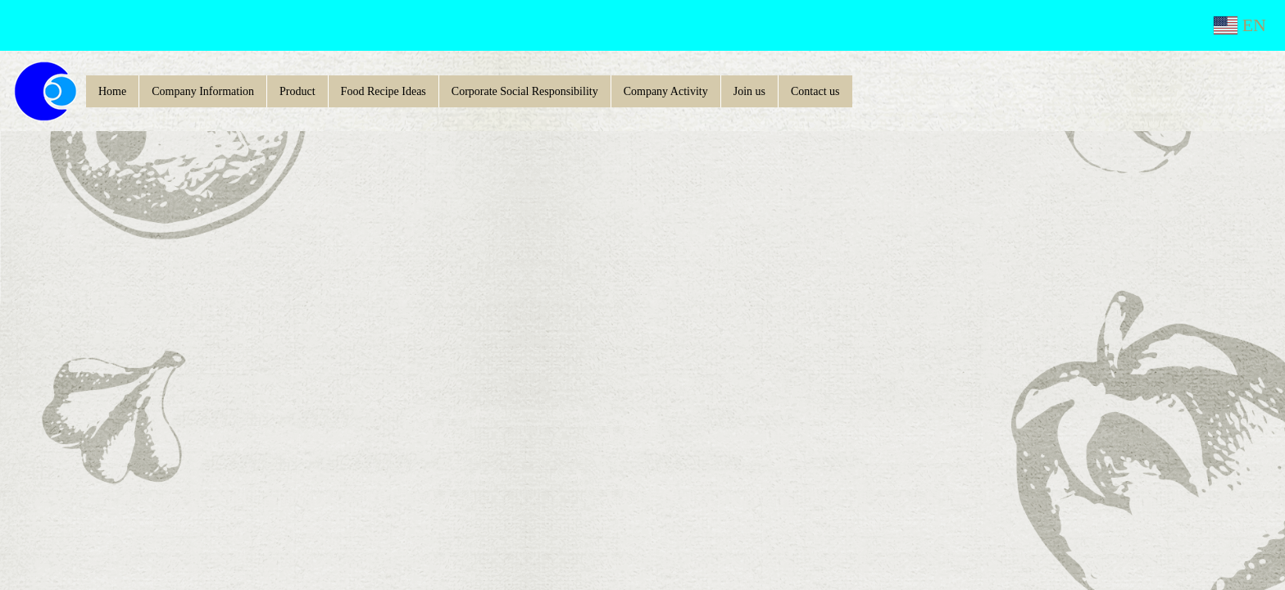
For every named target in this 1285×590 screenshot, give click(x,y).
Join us (749, 91)
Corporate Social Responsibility (525, 91)
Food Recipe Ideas (383, 91)
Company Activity (666, 91)
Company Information (203, 91)
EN (1240, 25)
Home (112, 91)
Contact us (815, 91)
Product (297, 91)
